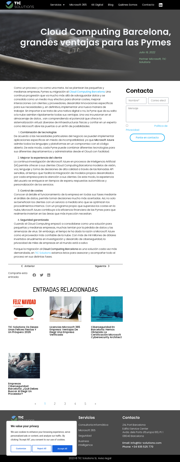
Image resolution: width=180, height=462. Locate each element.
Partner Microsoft (150, 59)
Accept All (62, 448)
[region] (41, 439)
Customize (21, 448)
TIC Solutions (43, 253)
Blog (110, 5)
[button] (34, 275)
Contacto (148, 5)
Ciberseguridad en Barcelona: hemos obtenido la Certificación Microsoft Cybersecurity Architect (106, 332)
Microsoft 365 (78, 5)
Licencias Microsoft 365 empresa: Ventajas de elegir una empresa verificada (65, 331)
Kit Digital (97, 5)
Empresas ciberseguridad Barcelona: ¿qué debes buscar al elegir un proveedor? (23, 389)
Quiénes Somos (127, 5)
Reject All (42, 448)
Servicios (57, 5)
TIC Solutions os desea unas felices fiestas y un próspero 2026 (23, 329)
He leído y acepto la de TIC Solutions (147, 129)
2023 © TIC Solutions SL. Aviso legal (90, 458)
